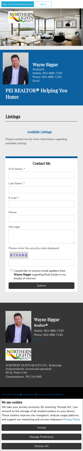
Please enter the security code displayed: (34, 248)
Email (36, 81)
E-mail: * (14, 198)
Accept (41, 427)
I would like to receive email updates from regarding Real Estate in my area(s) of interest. (40, 274)
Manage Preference (42, 437)
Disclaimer (29, 394)
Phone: (13, 212)
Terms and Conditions (50, 394)
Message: (14, 227)
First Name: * (17, 169)
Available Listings (39, 132)
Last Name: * (17, 183)
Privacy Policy (71, 419)
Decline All (41, 446)
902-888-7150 (52, 73)
